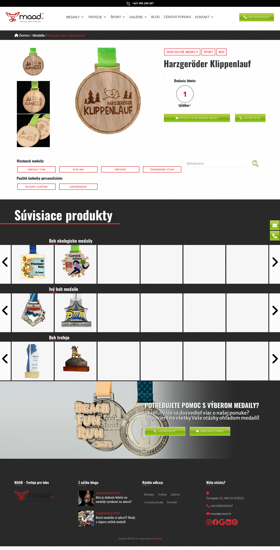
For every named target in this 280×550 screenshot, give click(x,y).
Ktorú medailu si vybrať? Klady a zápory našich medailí (115, 523)
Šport (118, 17)
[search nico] (216, 163)
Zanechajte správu (210, 435)
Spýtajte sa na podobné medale (197, 118)
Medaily (75, 17)
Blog (155, 17)
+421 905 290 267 (143, 3)
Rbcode (158, 542)
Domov (21, 35)
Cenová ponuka (177, 17)
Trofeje (97, 17)
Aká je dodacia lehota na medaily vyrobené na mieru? (114, 503)
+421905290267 (257, 17)
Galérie (138, 17)
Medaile (38, 35)
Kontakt (204, 17)
